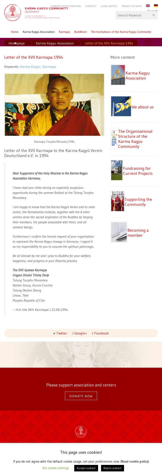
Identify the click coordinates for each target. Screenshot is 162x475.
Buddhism (80, 32)
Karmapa (64, 32)
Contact (91, 6)
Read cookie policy (134, 461)
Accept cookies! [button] (86, 468)
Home (15, 32)
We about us (143, 106)
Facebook (101, 333)
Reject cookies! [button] (113, 468)
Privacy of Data (132, 6)
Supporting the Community (138, 202)
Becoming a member (138, 233)
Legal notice (109, 6)
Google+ (81, 333)
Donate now (81, 396)
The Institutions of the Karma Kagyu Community (121, 32)
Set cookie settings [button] (55, 468)
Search (137, 15)
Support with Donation (66, 6)
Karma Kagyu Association (39, 32)
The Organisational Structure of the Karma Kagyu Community (135, 139)
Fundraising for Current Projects (138, 171)
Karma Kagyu (30, 66)
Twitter (61, 333)
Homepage (16, 43)
